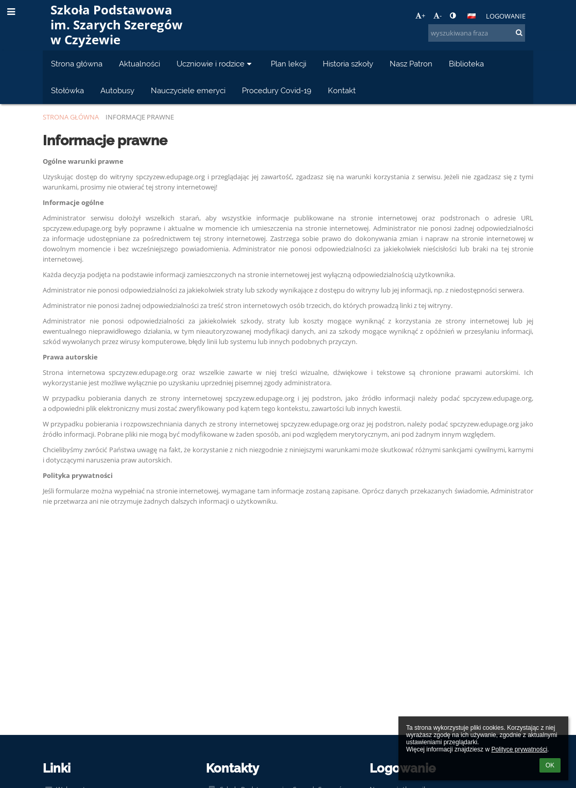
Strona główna (71, 117)
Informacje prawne (140, 117)
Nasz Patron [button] (411, 63)
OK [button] (550, 765)
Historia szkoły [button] (348, 63)
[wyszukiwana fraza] (477, 33)
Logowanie (506, 16)
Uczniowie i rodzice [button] (215, 63)
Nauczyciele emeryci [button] (188, 90)
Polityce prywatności (519, 749)
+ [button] (420, 15)
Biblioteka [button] (466, 63)
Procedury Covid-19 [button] (276, 90)
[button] (471, 16)
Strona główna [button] (76, 63)
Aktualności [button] (139, 63)
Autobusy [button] (117, 90)
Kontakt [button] (342, 90)
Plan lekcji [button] (288, 63)
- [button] (437, 15)
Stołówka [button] (67, 90)
